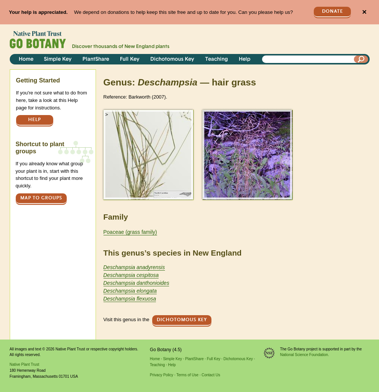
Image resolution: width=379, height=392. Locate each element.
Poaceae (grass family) (130, 232)
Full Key (129, 59)
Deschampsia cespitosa (131, 275)
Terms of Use (187, 375)
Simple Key (58, 59)
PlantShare (95, 59)
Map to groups (41, 198)
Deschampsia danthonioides (136, 283)
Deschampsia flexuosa (129, 299)
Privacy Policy (161, 375)
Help (244, 59)
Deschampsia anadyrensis (134, 267)
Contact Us (211, 375)
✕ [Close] (364, 12)
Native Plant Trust (24, 364)
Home (26, 59)
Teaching (216, 59)
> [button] (106, 114)
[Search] (361, 59)
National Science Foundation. (304, 355)
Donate (332, 11)
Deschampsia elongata (130, 291)
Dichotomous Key (172, 59)
